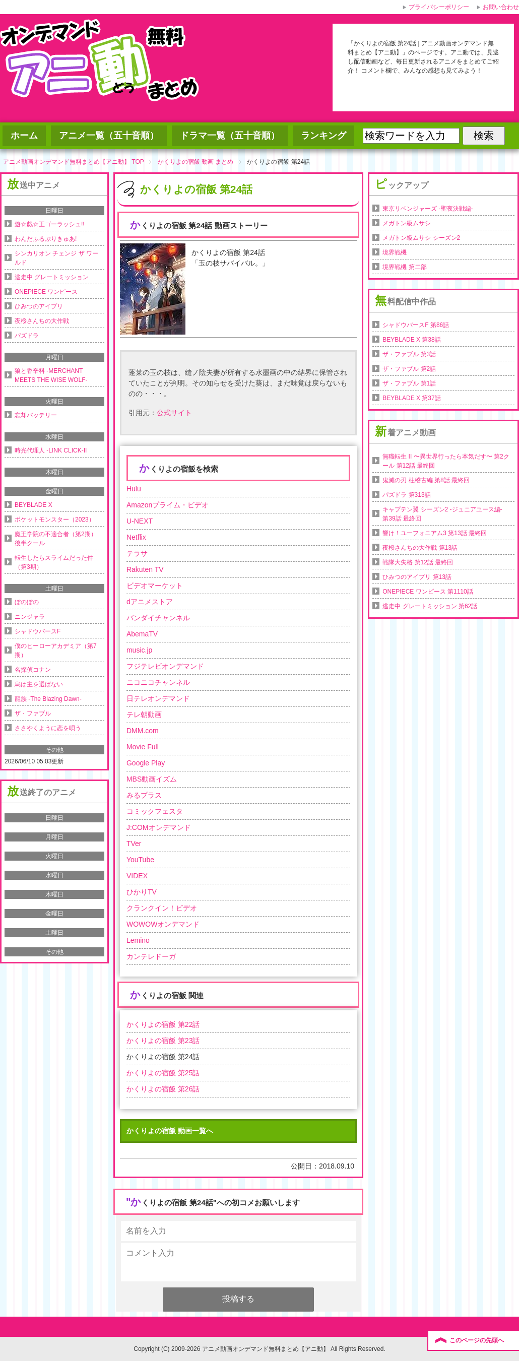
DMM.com (142, 731)
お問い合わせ (501, 7)
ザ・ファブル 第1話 (409, 383)
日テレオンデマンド (158, 698)
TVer (134, 843)
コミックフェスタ (154, 811)
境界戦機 (394, 252)
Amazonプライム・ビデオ (167, 505)
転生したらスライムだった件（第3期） (54, 562)
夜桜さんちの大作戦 (42, 321)
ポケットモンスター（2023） (55, 519)
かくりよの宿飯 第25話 (163, 1073)
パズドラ (27, 335)
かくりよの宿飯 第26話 (163, 1089)
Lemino (138, 940)
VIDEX (137, 876)
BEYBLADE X (33, 504)
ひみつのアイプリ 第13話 (416, 576)
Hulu (133, 489)
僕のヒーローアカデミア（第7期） (56, 650)
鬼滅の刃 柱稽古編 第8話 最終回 (426, 480)
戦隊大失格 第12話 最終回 (417, 562)
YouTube (140, 860)
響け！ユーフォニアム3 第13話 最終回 (434, 533)
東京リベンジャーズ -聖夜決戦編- (427, 208)
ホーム (24, 136)
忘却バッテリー (36, 415)
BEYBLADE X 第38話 (411, 339)
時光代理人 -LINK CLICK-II (51, 450)
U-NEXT (139, 521)
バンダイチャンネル (158, 618)
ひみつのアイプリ (39, 306)
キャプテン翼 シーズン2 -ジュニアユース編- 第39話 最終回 (442, 514)
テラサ (137, 553)
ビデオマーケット (154, 585)
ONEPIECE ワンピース (46, 291)
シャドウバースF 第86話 (415, 325)
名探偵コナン (33, 669)
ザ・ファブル (33, 713)
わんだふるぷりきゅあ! (46, 238)
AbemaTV (142, 634)
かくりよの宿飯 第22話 (163, 1024)
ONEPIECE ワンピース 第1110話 (427, 591)
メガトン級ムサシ (406, 223)
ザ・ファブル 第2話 (409, 368)
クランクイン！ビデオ (161, 908)
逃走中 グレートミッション (52, 277)
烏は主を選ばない (39, 684)
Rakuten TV (145, 569)
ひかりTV (141, 892)
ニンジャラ (30, 616)
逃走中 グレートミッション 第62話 (429, 606)
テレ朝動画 (144, 714)
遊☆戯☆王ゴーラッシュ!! (50, 224)
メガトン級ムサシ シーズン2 (421, 237)
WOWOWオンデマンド (163, 924)
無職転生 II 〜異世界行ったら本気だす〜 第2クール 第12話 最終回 (445, 461)
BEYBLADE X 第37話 (411, 398)
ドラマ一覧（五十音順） (230, 136)
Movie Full (142, 747)
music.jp (139, 650)
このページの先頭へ (476, 1340)
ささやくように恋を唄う (48, 728)
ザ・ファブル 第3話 (409, 354)
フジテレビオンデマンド (165, 666)
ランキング (323, 136)
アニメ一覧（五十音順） (109, 136)
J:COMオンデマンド (158, 827)
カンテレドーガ (151, 956)
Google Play (145, 763)
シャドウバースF (37, 631)
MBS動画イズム (151, 779)
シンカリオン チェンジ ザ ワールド (56, 258)
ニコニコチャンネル (158, 682)
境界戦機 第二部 (404, 267)
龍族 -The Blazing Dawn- (48, 698)
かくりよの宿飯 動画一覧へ (169, 1131)
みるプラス (144, 795)
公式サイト (174, 413)
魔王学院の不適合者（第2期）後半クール (56, 539)
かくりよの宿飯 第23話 (163, 1040)
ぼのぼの (27, 602)
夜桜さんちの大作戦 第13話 (420, 547)
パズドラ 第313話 (406, 494)
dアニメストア (149, 602)
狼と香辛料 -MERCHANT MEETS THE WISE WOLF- (51, 375)
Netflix (136, 537)
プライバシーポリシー (439, 7)
